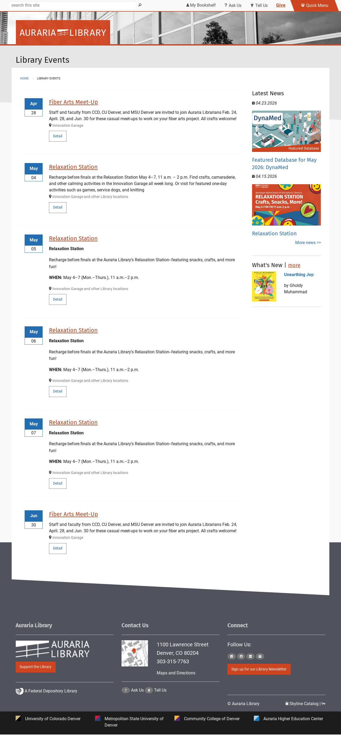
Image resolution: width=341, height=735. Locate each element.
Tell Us (160, 703)
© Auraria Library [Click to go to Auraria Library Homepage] (243, 703)
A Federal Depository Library (46, 703)
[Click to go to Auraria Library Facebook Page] (231, 656)
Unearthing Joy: (299, 274)
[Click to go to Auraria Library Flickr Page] (250, 656)
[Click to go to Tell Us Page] (149, 703)
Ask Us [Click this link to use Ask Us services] (232, 5)
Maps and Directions (176, 672)
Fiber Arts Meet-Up (73, 102)
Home (24, 78)
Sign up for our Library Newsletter (258, 669)
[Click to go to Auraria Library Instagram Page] (260, 656)
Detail (57, 136)
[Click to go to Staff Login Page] (323, 703)
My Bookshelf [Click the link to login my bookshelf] (201, 5)
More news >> (308, 242)
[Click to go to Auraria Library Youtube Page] (241, 656)
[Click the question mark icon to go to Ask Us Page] (126, 703)
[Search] (72, 5)
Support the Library (35, 667)
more (294, 265)
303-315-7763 (173, 661)
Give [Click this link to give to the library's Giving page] (280, 5)
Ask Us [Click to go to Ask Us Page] (137, 703)
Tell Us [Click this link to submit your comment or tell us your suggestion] (259, 5)
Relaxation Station (73, 166)
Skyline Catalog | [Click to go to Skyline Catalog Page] (304, 703)
